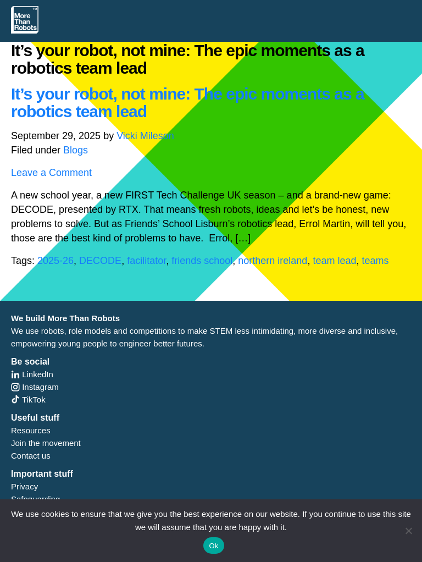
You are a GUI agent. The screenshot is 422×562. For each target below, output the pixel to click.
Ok (213, 546)
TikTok (28, 399)
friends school (201, 260)
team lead (334, 260)
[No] (408, 530)
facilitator (146, 260)
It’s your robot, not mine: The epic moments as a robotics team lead (187, 102)
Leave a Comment (51, 172)
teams (375, 260)
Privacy (24, 486)
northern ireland (272, 260)
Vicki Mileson (145, 135)
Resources (31, 430)
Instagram (35, 387)
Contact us (31, 455)
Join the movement (46, 443)
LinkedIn (32, 374)
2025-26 (55, 260)
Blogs (75, 150)
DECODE (100, 260)
